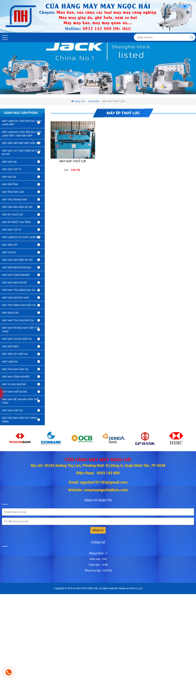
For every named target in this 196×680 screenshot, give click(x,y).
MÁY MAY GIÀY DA (12, 410)
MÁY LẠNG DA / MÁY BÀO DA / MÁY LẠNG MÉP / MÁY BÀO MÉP (22, 133)
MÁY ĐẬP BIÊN (10, 346)
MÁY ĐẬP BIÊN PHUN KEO (16, 267)
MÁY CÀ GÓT (9, 252)
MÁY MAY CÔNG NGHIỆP (16, 275)
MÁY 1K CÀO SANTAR (14, 384)
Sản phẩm (93, 101)
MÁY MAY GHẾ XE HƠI (14, 391)
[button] (5, 37)
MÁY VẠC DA (9, 176)
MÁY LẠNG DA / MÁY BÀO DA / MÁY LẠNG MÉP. (22, 122)
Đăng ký (98, 530)
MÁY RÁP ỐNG (10, 184)
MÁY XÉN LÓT (10, 244)
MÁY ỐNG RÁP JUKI (13, 192)
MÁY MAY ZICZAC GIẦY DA (17, 338)
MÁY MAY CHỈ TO (11, 169)
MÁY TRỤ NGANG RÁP (14, 199)
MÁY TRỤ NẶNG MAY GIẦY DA (19, 305)
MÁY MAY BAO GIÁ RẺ (14, 282)
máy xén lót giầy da (15, 354)
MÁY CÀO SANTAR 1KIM (15, 297)
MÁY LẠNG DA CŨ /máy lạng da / (21, 237)
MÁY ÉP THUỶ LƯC (12, 214)
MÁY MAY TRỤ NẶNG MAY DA (18, 290)
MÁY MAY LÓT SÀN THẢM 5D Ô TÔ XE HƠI (21, 152)
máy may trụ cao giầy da (18, 320)
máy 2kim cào (10, 312)
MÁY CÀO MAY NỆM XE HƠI (17, 207)
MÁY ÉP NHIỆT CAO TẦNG (16, 222)
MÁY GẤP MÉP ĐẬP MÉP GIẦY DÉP (21, 143)
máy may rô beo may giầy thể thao (20, 329)
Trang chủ (78, 101)
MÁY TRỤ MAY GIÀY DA (15, 369)
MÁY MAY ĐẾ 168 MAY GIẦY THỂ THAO (20, 401)
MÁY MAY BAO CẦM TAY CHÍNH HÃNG (19, 419)
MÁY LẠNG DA (10, 361)
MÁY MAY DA (9, 161)
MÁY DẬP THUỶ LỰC (72, 161)
